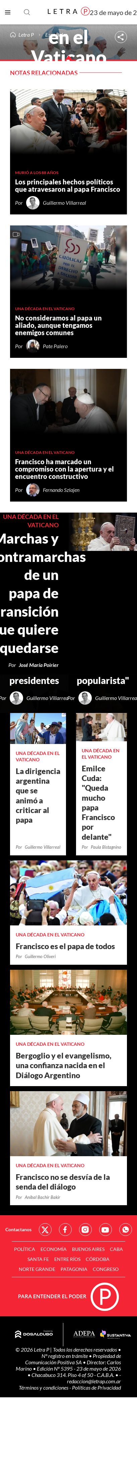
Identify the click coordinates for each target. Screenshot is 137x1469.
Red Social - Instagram (85, 1230)
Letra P (26, 34)
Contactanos (18, 1229)
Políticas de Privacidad (96, 1387)
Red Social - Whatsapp (126, 1230)
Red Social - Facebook (65, 1230)
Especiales (56, 34)
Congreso (106, 1269)
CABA (116, 1249)
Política (24, 1249)
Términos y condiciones (44, 1387)
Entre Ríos (67, 1259)
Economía (54, 1249)
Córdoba (98, 1259)
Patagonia (74, 1269)
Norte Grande (37, 1269)
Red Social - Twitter (45, 1230)
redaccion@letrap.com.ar (94, 1381)
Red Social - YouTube (105, 1230)
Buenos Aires (88, 1249)
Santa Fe (38, 1259)
